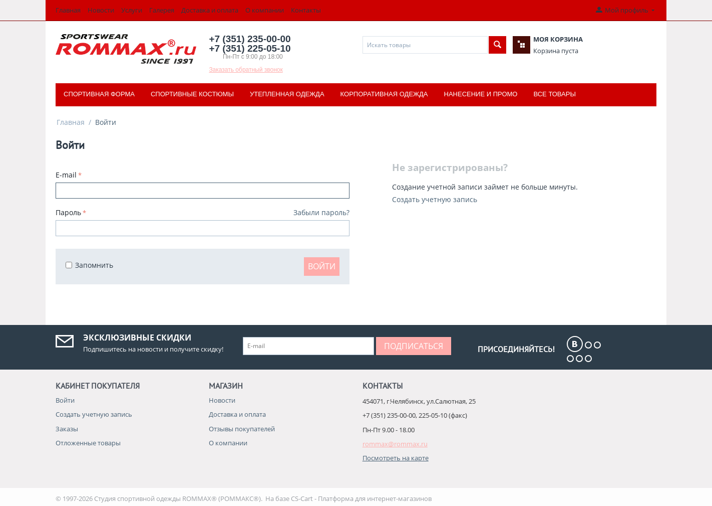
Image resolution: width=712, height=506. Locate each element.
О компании (264, 10)
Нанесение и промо (481, 94)
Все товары (554, 94)
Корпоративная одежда (384, 94)
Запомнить (89, 265)
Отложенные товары (88, 442)
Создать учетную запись (434, 199)
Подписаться (413, 346)
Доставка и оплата (209, 10)
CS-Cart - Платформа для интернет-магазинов (361, 498)
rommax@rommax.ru (395, 443)
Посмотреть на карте (396, 457)
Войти (321, 266)
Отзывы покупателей (242, 428)
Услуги (131, 10)
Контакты (306, 10)
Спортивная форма (99, 94)
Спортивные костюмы (192, 94)
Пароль (68, 212)
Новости (101, 10)
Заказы (67, 428)
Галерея (161, 10)
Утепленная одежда (287, 94)
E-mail (66, 175)
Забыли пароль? (321, 212)
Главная (68, 10)
